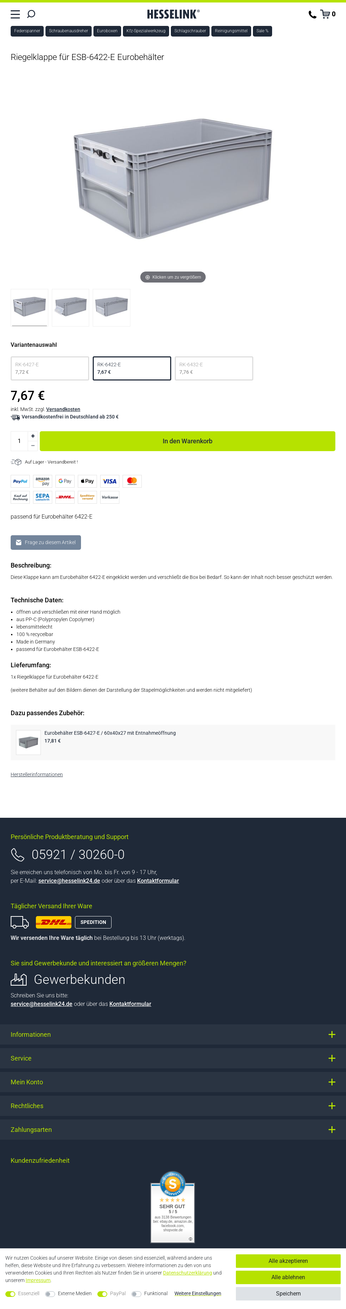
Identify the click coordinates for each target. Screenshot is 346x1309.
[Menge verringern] (33, 446)
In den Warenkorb (249, 440)
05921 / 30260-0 (78, 854)
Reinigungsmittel (231, 30)
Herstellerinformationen (37, 774)
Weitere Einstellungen (197, 1293)
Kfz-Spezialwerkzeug (146, 30)
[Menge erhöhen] (33, 436)
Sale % (262, 30)
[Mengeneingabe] (19, 441)
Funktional (156, 1293)
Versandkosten (63, 409)
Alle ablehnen (288, 1277)
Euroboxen (107, 30)
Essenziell (28, 1293)
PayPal (118, 1293)
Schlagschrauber (190, 30)
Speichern (288, 1293)
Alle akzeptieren (288, 1261)
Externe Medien (75, 1293)
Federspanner (27, 30)
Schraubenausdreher (68, 30)
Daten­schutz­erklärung (187, 1273)
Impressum (38, 1280)
